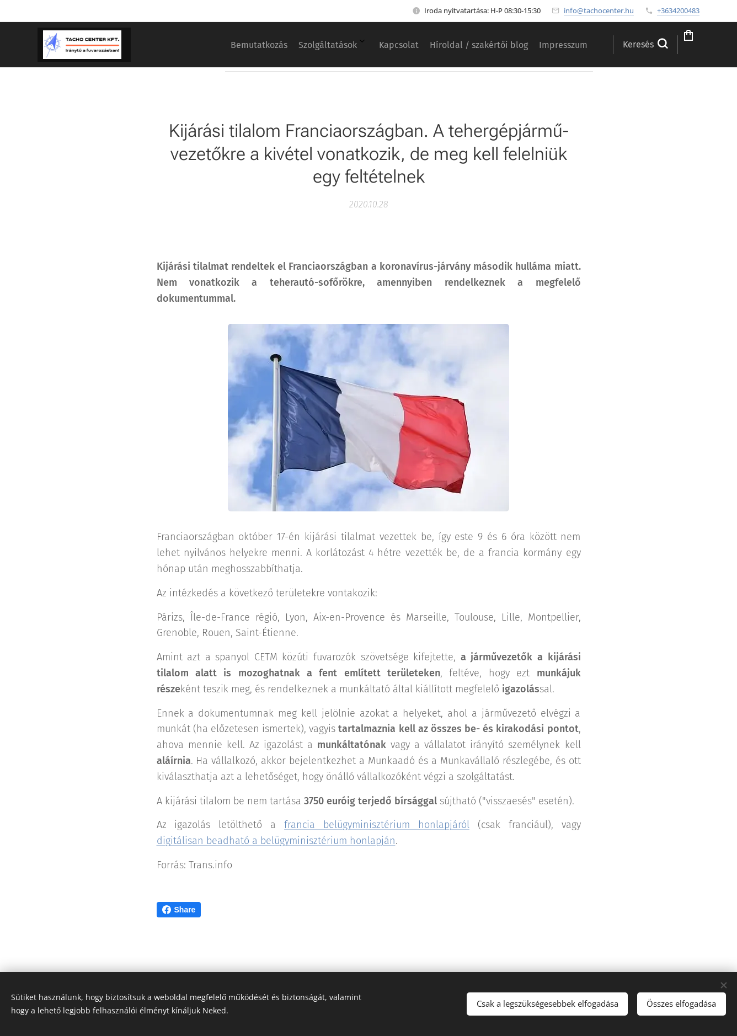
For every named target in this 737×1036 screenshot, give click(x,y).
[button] (610, 44)
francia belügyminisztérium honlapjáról (376, 825)
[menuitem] (461, 44)
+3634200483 (678, 10)
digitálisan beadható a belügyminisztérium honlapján (276, 841)
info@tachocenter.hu (599, 10)
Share (179, 909)
